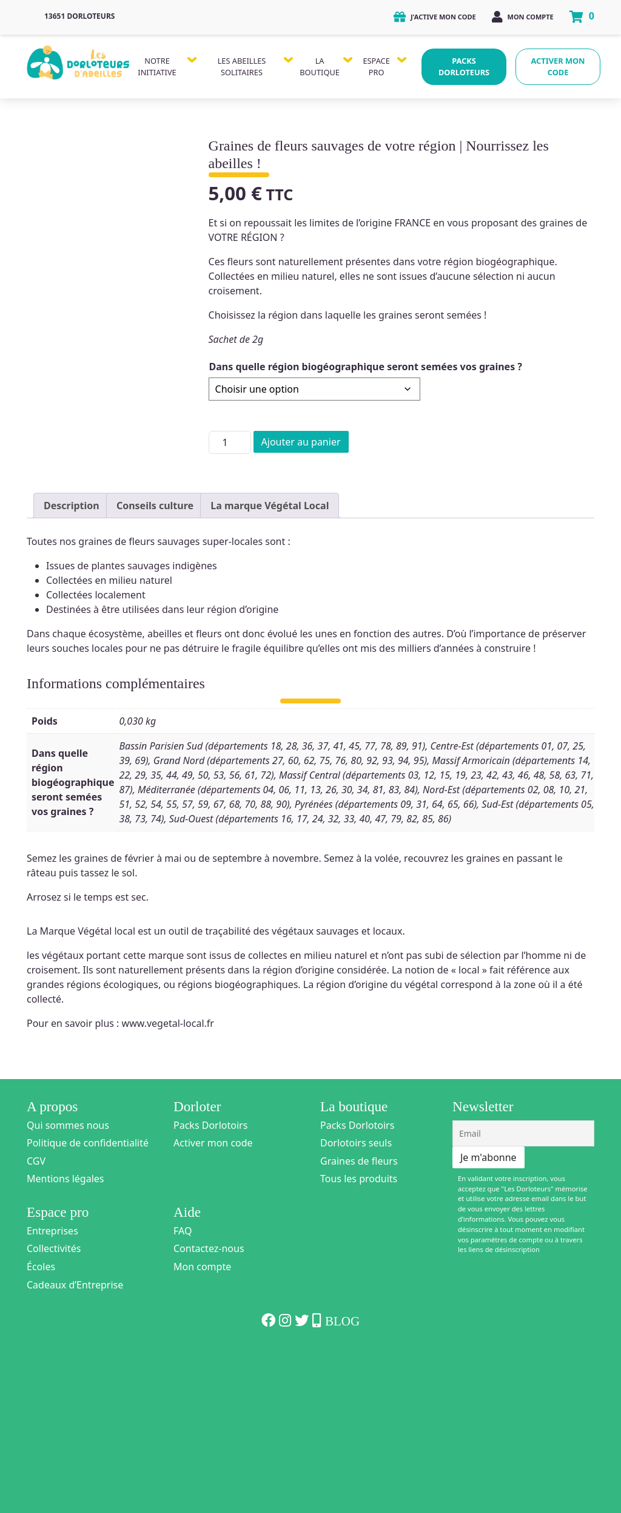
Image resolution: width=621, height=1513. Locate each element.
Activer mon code (558, 66)
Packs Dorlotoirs (210, 1288)
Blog (342, 1484)
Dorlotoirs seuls (356, 1305)
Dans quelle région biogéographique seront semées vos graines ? (365, 366)
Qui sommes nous (68, 1288)
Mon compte (523, 16)
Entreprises (52, 1393)
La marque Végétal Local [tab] (269, 668)
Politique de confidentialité (88, 1305)
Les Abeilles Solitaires (242, 66)
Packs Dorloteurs (463, 66)
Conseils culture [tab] (154, 668)
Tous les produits (358, 1341)
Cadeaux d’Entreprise (75, 1447)
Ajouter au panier (301, 441)
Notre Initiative (157, 66)
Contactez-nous (208, 1411)
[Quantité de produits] (230, 442)
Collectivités (54, 1411)
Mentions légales (65, 1341)
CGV (36, 1323)
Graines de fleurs (359, 1323)
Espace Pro (376, 66)
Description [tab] (71, 668)
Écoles (41, 1429)
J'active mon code (435, 16)
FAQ (182, 1393)
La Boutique (320, 66)
